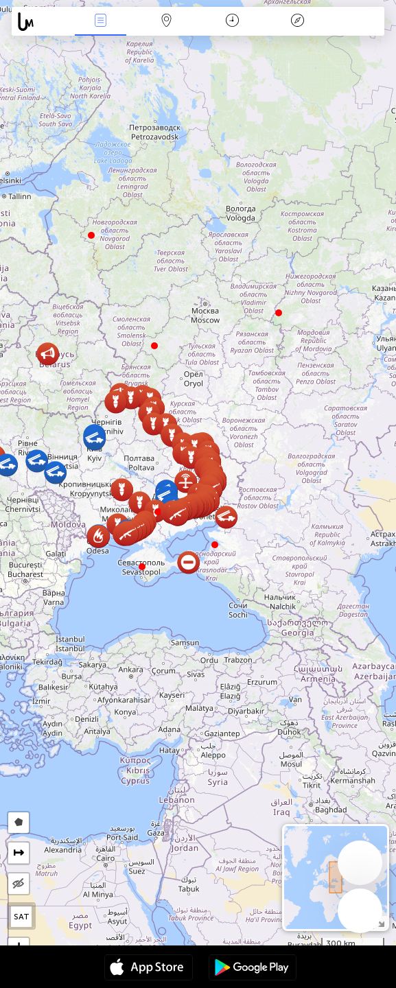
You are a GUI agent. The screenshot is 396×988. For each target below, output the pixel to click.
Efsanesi (298, 21)
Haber (101, 21)
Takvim (232, 21)
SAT (22, 916)
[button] (142, 566)
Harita (166, 21)
